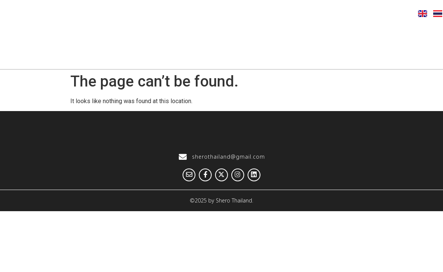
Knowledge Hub (343, 32)
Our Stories (277, 32)
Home (105, 32)
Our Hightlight (213, 32)
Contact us (414, 57)
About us (152, 32)
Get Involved (411, 32)
